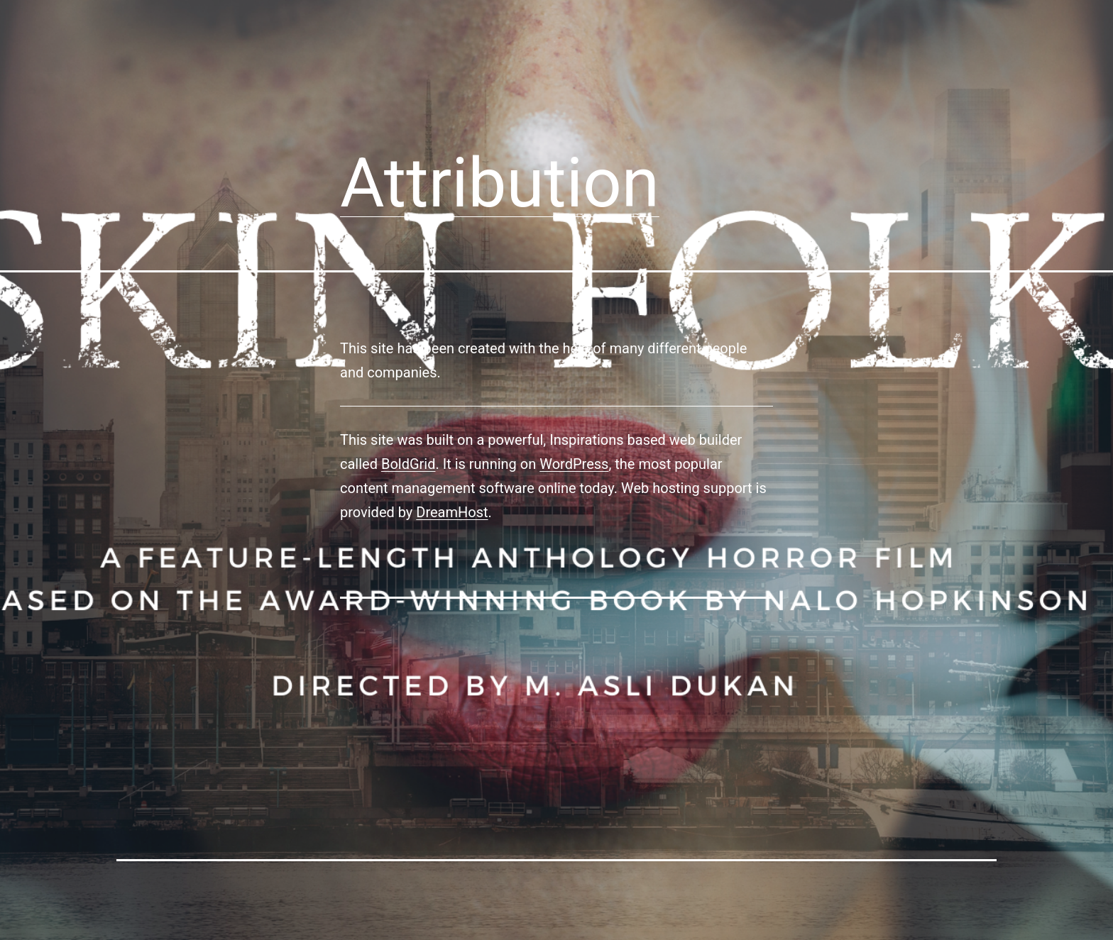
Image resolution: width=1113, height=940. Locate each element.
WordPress (573, 463)
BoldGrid (408, 463)
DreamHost (452, 512)
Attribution (499, 183)
